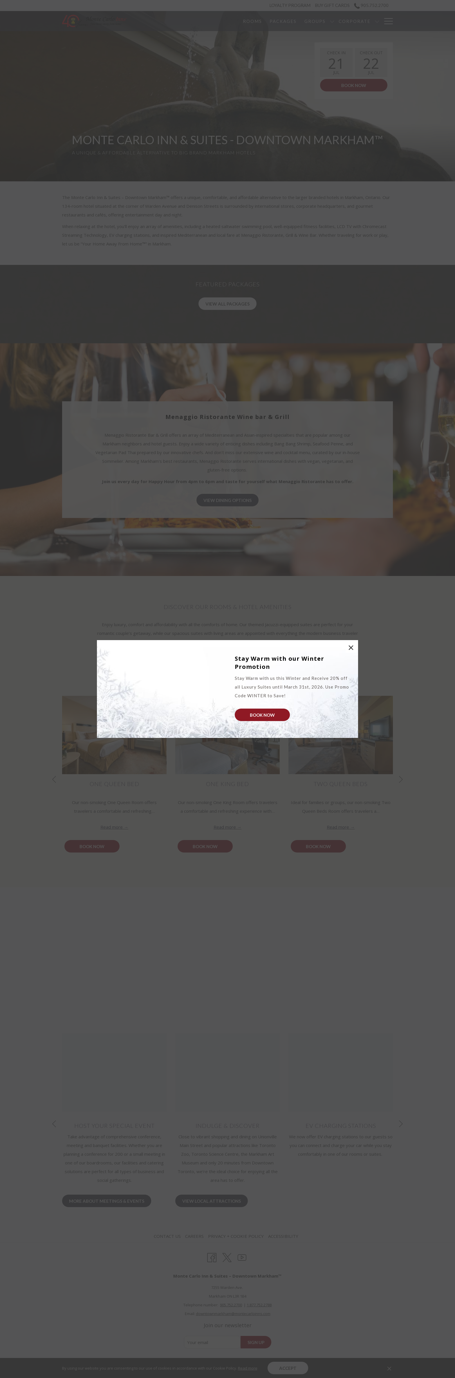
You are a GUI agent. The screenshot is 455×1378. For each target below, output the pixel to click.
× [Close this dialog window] (350, 648)
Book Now (262, 715)
